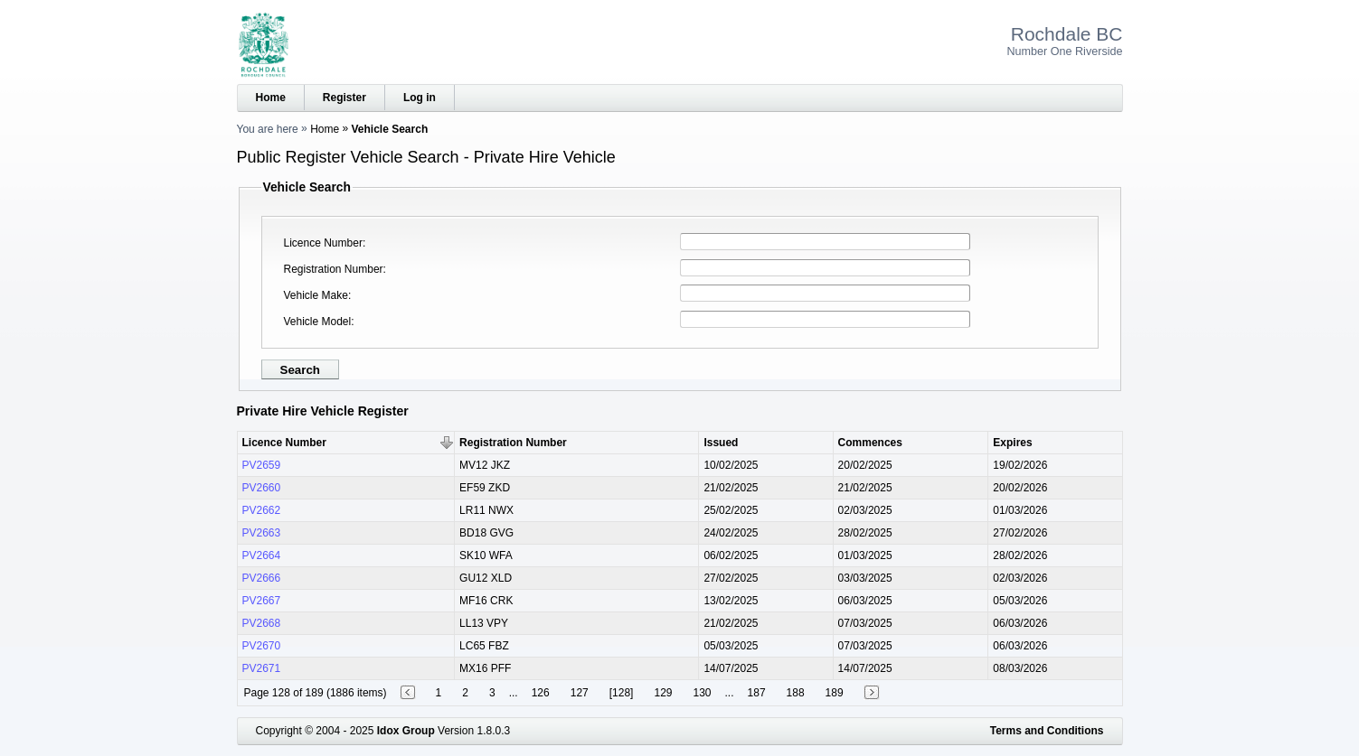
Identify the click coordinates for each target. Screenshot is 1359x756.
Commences (870, 442)
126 (541, 692)
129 (663, 692)
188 (796, 692)
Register (344, 97)
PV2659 (261, 465)
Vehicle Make (316, 295)
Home (271, 97)
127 (580, 692)
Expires (1012, 442)
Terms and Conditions (1047, 730)
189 (835, 692)
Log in (419, 97)
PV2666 (261, 578)
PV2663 (261, 533)
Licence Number (323, 243)
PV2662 (261, 510)
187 (757, 692)
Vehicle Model (318, 321)
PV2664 (261, 555)
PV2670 (261, 645)
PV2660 (261, 487)
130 (702, 692)
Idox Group (406, 730)
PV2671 (261, 668)
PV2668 (261, 623)
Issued (720, 442)
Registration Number (333, 269)
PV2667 (261, 600)
